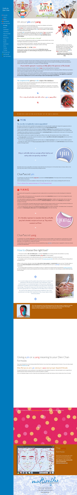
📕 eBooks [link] (4, 19)
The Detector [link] (6, 31)
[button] (75, 1)
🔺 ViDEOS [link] (4, 17)
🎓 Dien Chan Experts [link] (6, 56)
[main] (35, 36)
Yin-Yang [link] (5, 25)
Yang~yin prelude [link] (6, 33)
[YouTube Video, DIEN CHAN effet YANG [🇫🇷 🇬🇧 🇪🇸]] (45, 336)
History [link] (4, 46)
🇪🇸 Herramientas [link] (5, 21)
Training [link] (5, 48)
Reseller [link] (4, 41)
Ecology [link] (4, 39)
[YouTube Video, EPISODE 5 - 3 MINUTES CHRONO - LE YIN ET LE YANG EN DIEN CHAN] (45, 427)
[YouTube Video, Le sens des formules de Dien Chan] (45, 390)
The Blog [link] (5, 50)
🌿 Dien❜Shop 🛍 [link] (5, 54)
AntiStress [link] (5, 35)
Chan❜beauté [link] (5, 29)
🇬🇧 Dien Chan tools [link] (6, 23)
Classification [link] (6, 44)
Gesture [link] (4, 27)
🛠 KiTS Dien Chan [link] (6, 52)
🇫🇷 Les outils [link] (4, 15)
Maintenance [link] (6, 37)
